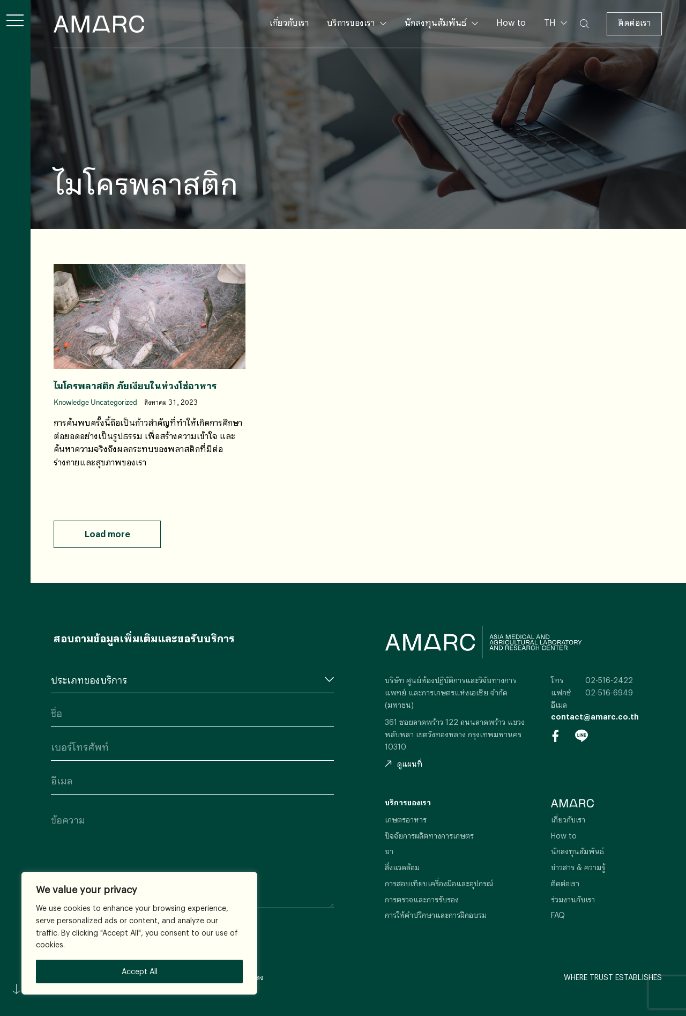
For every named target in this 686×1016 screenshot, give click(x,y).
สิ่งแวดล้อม (402, 867)
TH (551, 22)
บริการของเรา (351, 22)
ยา (389, 851)
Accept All (140, 971)
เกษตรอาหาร (406, 819)
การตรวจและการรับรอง (422, 899)
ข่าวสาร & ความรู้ (578, 867)
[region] (139, 933)
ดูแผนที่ (403, 763)
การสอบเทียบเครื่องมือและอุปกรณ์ (439, 883)
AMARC (99, 23)
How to (511, 22)
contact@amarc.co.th (595, 716)
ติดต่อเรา (634, 22)
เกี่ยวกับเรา (289, 22)
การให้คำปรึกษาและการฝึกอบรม (436, 915)
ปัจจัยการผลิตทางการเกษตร (429, 835)
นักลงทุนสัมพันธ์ (435, 22)
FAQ (558, 915)
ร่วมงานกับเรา (573, 899)
